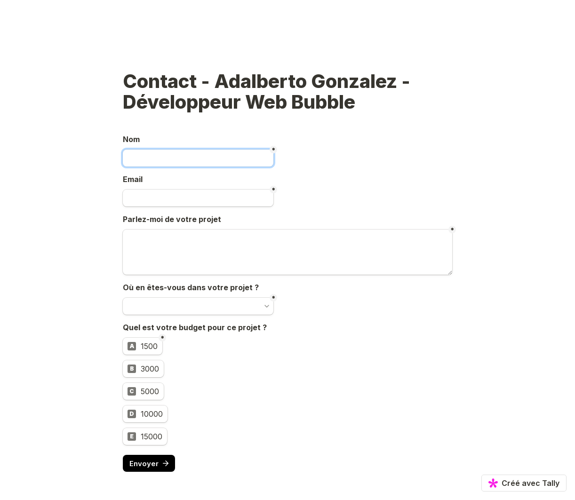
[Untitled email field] (198, 198)
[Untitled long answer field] (287, 252)
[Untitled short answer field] (198, 158)
